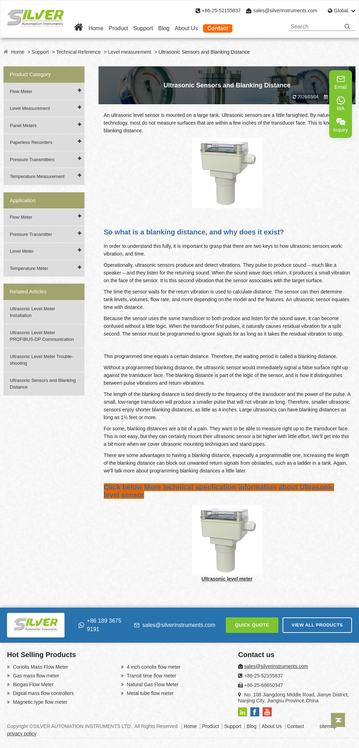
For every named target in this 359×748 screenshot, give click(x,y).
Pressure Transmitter (31, 234)
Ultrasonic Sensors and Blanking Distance (43, 384)
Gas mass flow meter (35, 676)
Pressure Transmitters (32, 159)
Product (118, 28)
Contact (217, 28)
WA (340, 103)
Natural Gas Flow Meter (152, 684)
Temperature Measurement (37, 176)
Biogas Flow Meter (33, 684)
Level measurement (129, 52)
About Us (186, 28)
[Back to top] (338, 720)
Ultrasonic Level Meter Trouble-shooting (41, 360)
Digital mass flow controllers (43, 693)
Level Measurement (30, 108)
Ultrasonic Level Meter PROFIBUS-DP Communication (42, 336)
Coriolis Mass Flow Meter (40, 667)
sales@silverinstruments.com (285, 10)
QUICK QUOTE (252, 625)
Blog (163, 28)
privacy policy (21, 733)
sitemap (328, 726)
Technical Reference (78, 52)
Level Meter (22, 251)
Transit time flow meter (151, 676)
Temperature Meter (29, 268)
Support (143, 28)
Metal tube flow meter (150, 693)
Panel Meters (23, 125)
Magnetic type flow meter (40, 702)
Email (340, 82)
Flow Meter (21, 91)
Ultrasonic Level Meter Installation (32, 312)
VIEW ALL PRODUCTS (317, 625)
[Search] (347, 26)
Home (95, 28)
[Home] (78, 28)
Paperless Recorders (31, 142)
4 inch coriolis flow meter (153, 667)
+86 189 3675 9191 (100, 625)
